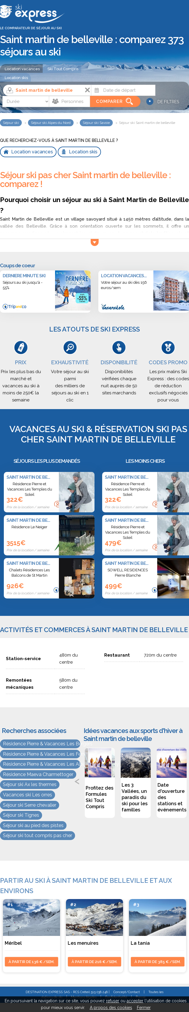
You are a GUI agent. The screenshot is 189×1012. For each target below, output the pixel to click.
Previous (77, 780)
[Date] (123, 90)
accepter (135, 1000)
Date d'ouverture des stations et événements (172, 797)
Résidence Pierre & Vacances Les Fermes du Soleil (41, 754)
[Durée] (25, 101)
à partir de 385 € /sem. (158, 961)
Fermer (144, 1007)
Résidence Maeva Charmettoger (38, 774)
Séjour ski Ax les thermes (30, 784)
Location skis (16, 78)
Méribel (13, 943)
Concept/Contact (126, 992)
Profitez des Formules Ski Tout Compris (99, 797)
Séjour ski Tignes (21, 815)
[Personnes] (69, 101)
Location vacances (22, 69)
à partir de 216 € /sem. (94, 961)
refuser (112, 1000)
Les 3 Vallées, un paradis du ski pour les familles (134, 797)
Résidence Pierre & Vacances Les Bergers (41, 744)
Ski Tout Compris (62, 69)
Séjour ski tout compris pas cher (37, 835)
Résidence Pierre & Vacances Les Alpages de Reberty (41, 764)
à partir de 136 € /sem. (31, 961)
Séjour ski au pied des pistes (33, 825)
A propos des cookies (111, 1007)
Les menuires (83, 943)
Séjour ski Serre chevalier (29, 805)
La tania (140, 943)
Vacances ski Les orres (27, 795)
